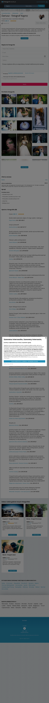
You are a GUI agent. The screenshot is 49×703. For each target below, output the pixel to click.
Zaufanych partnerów (22, 351)
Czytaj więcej (6, 358)
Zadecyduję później (8, 364)
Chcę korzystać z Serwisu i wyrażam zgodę (24, 361)
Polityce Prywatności (38, 352)
